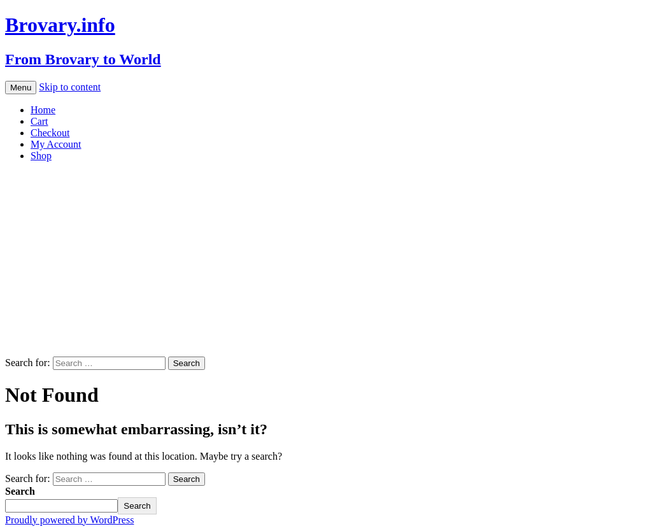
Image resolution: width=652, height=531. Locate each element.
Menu (20, 87)
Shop (41, 155)
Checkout (50, 132)
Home (43, 109)
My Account (56, 144)
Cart (39, 121)
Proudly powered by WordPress (69, 519)
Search (20, 491)
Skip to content (70, 86)
